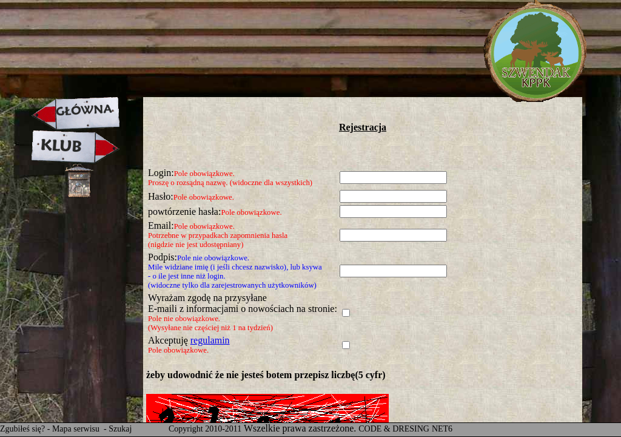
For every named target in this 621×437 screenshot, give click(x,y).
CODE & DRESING (393, 428)
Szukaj (120, 428)
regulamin (210, 340)
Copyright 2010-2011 (205, 428)
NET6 (442, 428)
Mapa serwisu (77, 428)
